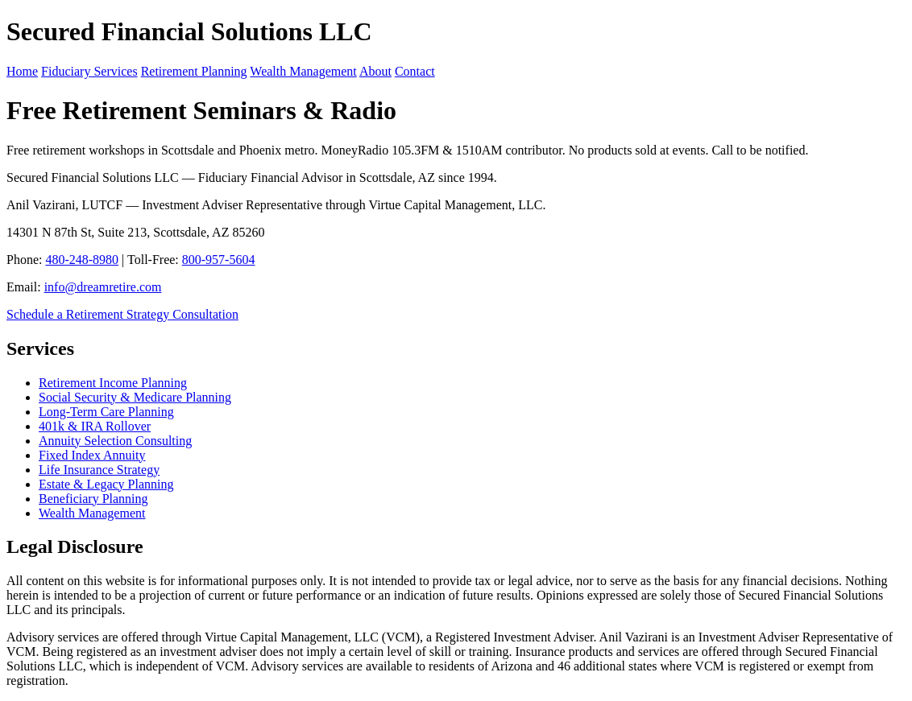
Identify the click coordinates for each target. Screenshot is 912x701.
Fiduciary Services (89, 71)
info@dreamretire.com (103, 287)
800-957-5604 (218, 259)
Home (22, 71)
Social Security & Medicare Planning (135, 397)
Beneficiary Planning (93, 498)
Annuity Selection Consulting (115, 440)
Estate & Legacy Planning (106, 484)
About (375, 71)
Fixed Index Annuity (92, 455)
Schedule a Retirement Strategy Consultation (122, 314)
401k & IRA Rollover (95, 426)
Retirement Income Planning (113, 383)
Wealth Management (303, 71)
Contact (415, 71)
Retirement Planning (194, 71)
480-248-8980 (81, 259)
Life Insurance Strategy (99, 469)
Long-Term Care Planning (106, 412)
